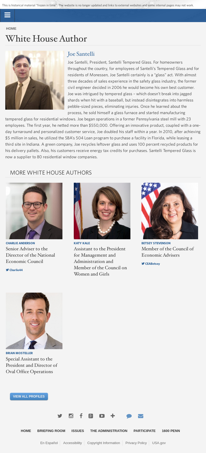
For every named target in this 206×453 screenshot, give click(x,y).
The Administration (108, 431)
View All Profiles (29, 396)
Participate (145, 431)
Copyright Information (103, 443)
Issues (77, 431)
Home (11, 28)
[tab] (7, 15)
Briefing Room (51, 431)
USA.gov (159, 443)
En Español (49, 443)
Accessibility (72, 443)
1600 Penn (171, 431)
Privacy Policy (136, 443)
